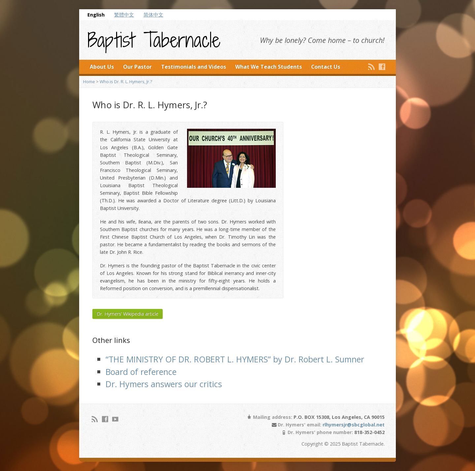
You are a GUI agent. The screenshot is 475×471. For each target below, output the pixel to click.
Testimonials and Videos (193, 66)
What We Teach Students (268, 66)
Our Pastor (137, 66)
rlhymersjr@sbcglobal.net (354, 424)
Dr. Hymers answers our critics (164, 383)
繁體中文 (124, 14)
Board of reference (141, 371)
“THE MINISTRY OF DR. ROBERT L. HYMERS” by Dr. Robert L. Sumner (235, 359)
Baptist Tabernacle (153, 40)
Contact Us (325, 66)
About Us (102, 66)
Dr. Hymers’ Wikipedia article (127, 314)
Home (89, 81)
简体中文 (153, 14)
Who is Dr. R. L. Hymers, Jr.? (126, 81)
